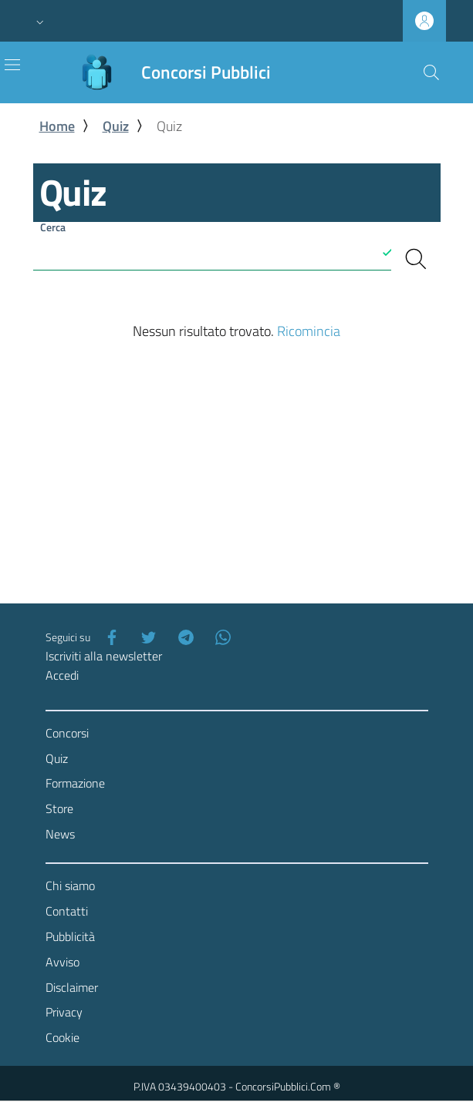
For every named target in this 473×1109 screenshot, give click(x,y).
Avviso (62, 962)
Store (59, 808)
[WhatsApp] (219, 637)
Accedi (62, 675)
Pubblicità (70, 936)
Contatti (67, 911)
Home (57, 126)
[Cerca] (431, 72)
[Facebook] (108, 637)
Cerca (53, 227)
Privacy (64, 1012)
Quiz (116, 126)
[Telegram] (182, 637)
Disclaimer (72, 987)
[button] (40, 20)
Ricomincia (308, 331)
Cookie (62, 1037)
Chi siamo (70, 885)
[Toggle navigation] (12, 64)
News (60, 834)
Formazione (75, 783)
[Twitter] (145, 637)
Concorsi (67, 733)
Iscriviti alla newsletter (104, 656)
